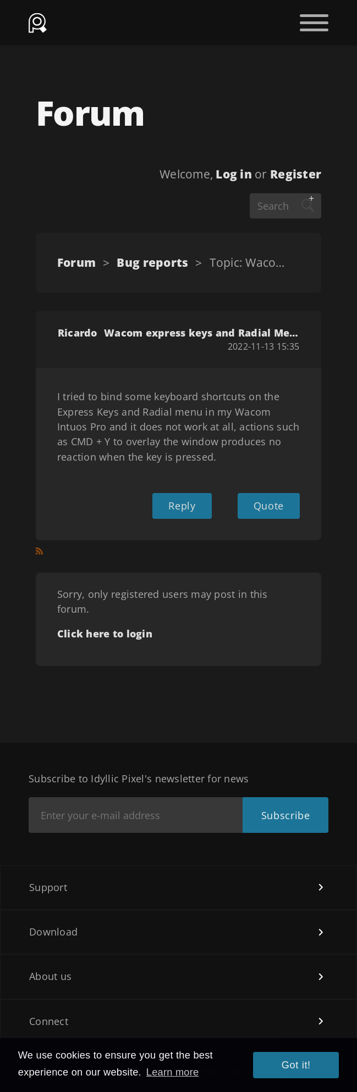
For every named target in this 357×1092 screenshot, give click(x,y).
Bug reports (152, 262)
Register (295, 174)
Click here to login (104, 633)
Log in (234, 174)
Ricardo (77, 332)
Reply (181, 505)
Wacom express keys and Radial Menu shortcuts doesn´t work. (201, 332)
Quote (269, 505)
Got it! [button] (296, 1065)
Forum (76, 262)
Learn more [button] (172, 1072)
